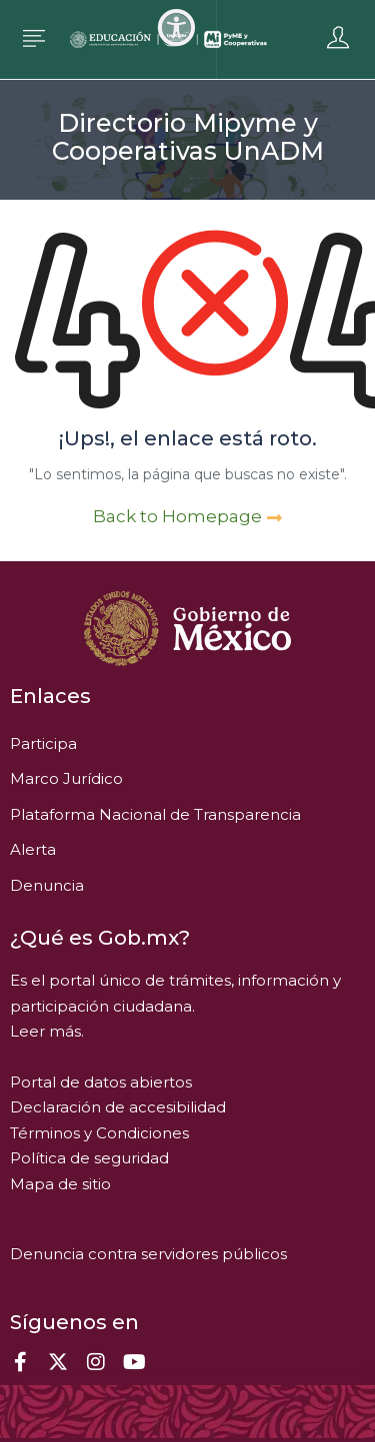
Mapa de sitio (60, 1183)
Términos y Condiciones (99, 1132)
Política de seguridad (89, 1157)
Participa (43, 743)
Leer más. (47, 1031)
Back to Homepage (187, 516)
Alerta (33, 849)
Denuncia (47, 885)
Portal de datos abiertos (101, 1082)
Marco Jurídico (66, 778)
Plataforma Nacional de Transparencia (155, 814)
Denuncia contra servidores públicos (148, 1253)
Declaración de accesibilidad (118, 1106)
